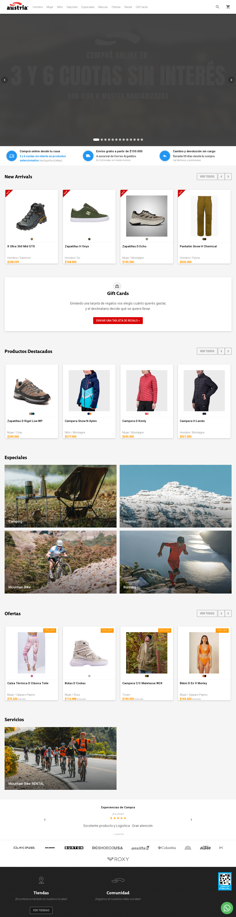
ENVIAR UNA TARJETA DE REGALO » (118, 320)
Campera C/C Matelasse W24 (142, 683)
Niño (60, 7)
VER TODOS (207, 176)
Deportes (72, 7)
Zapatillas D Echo (134, 246)
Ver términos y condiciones (187, 160)
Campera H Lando (192, 421)
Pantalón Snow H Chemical (198, 246)
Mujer (50, 7)
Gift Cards (142, 7)
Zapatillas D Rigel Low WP (25, 421)
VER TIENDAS (41, 910)
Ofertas (116, 7)
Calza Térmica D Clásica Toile (28, 683)
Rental (128, 7)
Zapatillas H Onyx (77, 246)
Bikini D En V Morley (193, 683)
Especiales (88, 7)
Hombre (38, 7)
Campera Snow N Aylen (81, 421)
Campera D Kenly (134, 421)
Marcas (103, 7)
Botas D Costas (75, 683)
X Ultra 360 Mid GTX (21, 246)
